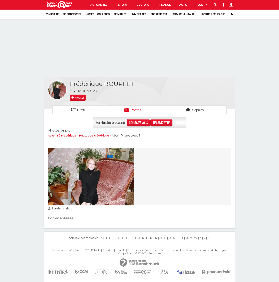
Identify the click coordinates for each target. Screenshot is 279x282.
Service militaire (183, 14)
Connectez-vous (138, 122)
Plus (201, 5)
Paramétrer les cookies (197, 250)
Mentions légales (219, 250)
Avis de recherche (213, 14)
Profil (81, 110)
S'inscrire (52, 14)
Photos (136, 110)
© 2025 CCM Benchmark (148, 253)
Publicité (95, 250)
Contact (79, 250)
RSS (87, 250)
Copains (198, 110)
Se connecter (72, 14)
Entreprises (159, 14)
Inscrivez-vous (161, 122)
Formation (107, 250)
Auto (183, 5)
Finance (165, 5)
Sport (122, 5)
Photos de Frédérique (94, 135)
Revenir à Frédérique (62, 135)
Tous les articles (134, 250)
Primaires (120, 14)
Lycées (89, 14)
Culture (142, 5)
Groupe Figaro (125, 253)
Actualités (99, 5)
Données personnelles (172, 250)
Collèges (103, 14)
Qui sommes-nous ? (62, 250)
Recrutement (152, 250)
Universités (138, 14)
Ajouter (79, 97)
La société (120, 250)
